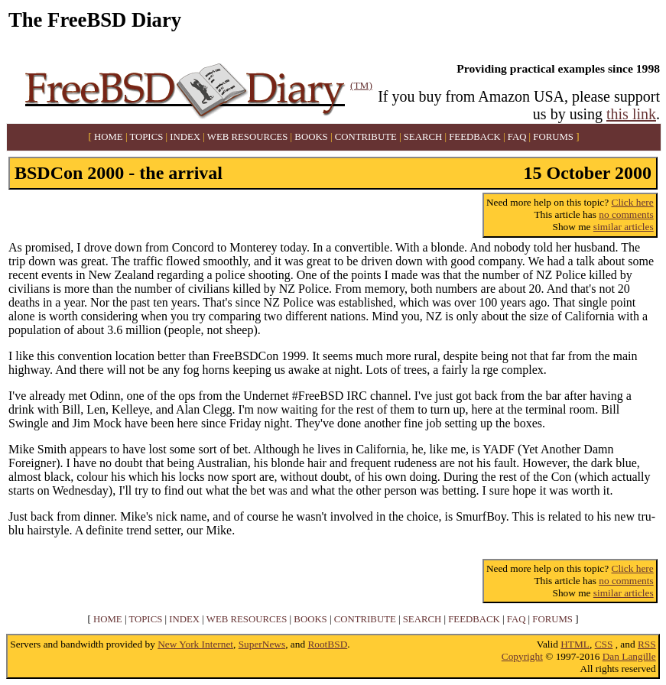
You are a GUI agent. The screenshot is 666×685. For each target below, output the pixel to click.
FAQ (517, 136)
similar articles (623, 226)
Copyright (522, 656)
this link (631, 114)
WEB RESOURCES (247, 136)
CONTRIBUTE (366, 136)
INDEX (185, 136)
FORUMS (553, 136)
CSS (604, 644)
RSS (647, 644)
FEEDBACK (475, 136)
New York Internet (195, 644)
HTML (575, 644)
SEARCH (423, 136)
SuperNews (262, 644)
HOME (108, 136)
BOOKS (310, 136)
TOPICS (146, 136)
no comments (626, 214)
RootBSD (327, 644)
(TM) (361, 85)
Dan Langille (629, 656)
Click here (633, 202)
